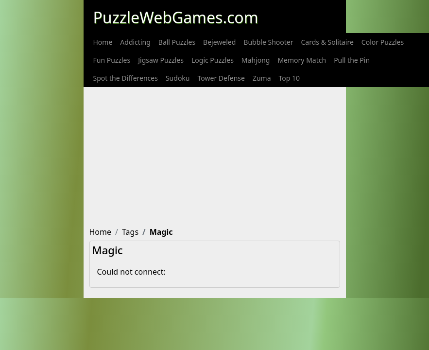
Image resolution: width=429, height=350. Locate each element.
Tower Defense (220, 78)
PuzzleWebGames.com (175, 17)
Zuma (262, 78)
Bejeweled (219, 42)
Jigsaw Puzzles (161, 60)
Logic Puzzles (212, 60)
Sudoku (178, 78)
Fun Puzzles (112, 60)
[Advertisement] (258, 155)
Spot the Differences (125, 78)
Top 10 (289, 78)
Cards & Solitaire (327, 42)
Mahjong (255, 60)
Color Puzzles (382, 42)
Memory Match (301, 60)
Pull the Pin (352, 60)
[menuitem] (103, 42)
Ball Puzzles (176, 42)
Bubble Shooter (268, 42)
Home (103, 42)
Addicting (135, 42)
